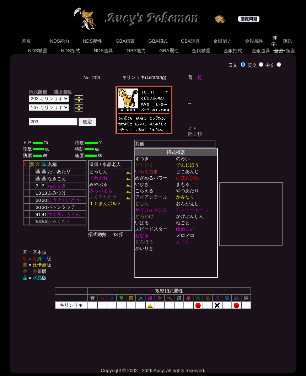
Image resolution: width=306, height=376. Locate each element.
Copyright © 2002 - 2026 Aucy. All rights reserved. (153, 370)
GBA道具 (190, 41)
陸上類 (195, 134)
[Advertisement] (152, 336)
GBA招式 (158, 41)
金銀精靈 (200, 50)
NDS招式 (71, 50)
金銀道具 (260, 50)
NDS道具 (103, 50)
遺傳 (93, 164)
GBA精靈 (125, 41)
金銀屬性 (253, 41)
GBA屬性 (169, 50)
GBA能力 (136, 50)
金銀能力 (222, 41)
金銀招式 (232, 50)
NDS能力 (60, 41)
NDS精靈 (38, 50)
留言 (290, 50)
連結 (288, 41)
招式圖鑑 (38, 92)
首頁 (26, 41)
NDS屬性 (92, 41)
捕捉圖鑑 (62, 92)
